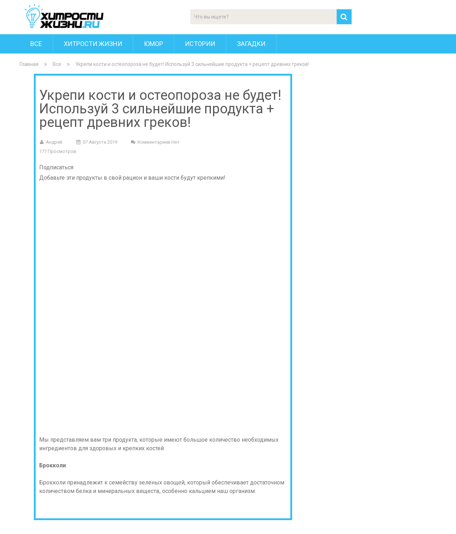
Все (36, 43)
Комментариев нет (159, 142)
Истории (200, 43)
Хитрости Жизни (93, 43)
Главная (29, 64)
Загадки (251, 43)
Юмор (153, 43)
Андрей (54, 142)
